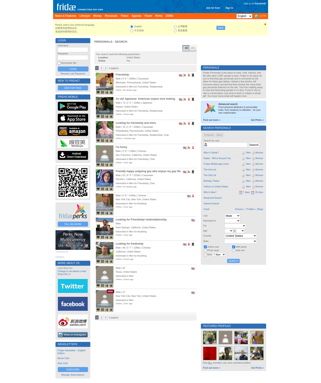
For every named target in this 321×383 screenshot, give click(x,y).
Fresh (207, 209)
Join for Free (73, 88)
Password (63, 53)
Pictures (239, 209)
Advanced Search (213, 198)
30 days (257, 192)
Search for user (212, 140)
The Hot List (210, 169)
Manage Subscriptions (72, 374)
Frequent (209, 135)
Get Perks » (257, 120)
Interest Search (211, 203)
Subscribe (73, 369)
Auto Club (63, 363)
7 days (244, 192)
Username (63, 45)
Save (221, 28)
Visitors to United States (216, 186)
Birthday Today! (212, 181)
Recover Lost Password (73, 73)
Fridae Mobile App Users (216, 164)
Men (246, 152)
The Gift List (210, 175)
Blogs (260, 209)
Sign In (229, 8)
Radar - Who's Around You (217, 158)
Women (257, 152)
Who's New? (210, 192)
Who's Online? (211, 152)
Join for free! (213, 8)
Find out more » (212, 120)
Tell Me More (72, 224)
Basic (219, 135)
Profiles (250, 209)
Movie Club (63, 358)
